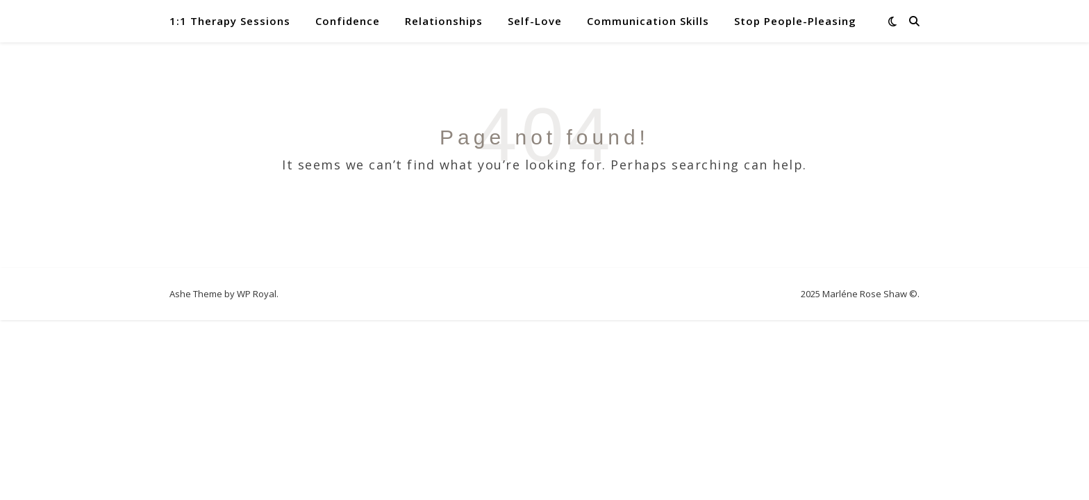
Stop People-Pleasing (795, 21)
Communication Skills (648, 21)
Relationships (444, 21)
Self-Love (535, 21)
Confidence (347, 21)
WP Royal (256, 294)
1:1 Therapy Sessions (229, 21)
